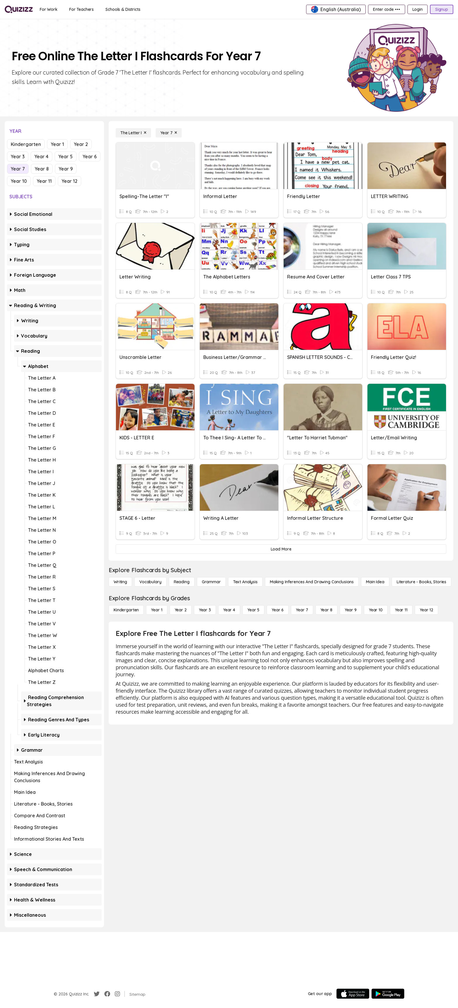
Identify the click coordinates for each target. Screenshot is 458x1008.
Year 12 (69, 181)
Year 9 (66, 169)
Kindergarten (26, 144)
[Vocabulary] (150, 581)
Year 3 (18, 156)
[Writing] (120, 581)
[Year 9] (351, 610)
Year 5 (65, 156)
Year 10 (19, 181)
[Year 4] (229, 610)
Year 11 (44, 181)
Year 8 (42, 169)
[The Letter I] (133, 132)
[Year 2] (181, 610)
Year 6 (90, 156)
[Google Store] (388, 994)
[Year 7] (169, 132)
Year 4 (41, 156)
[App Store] (352, 994)
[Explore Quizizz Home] (19, 9)
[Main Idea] (375, 581)
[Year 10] (376, 610)
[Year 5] (253, 610)
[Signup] (441, 9)
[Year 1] (156, 610)
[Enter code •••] (386, 9)
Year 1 (57, 144)
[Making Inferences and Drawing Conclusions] (312, 581)
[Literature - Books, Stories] (421, 581)
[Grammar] (211, 581)
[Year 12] (426, 610)
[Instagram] (117, 994)
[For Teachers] (81, 9)
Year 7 (18, 169)
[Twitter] (97, 994)
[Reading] (182, 581)
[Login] (417, 9)
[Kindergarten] (126, 610)
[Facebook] (107, 994)
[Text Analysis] (245, 581)
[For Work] (48, 9)
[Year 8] (326, 610)
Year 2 (81, 144)
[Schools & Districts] (123, 9)
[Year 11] (401, 610)
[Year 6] (278, 610)
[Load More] (281, 549)
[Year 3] (205, 610)
